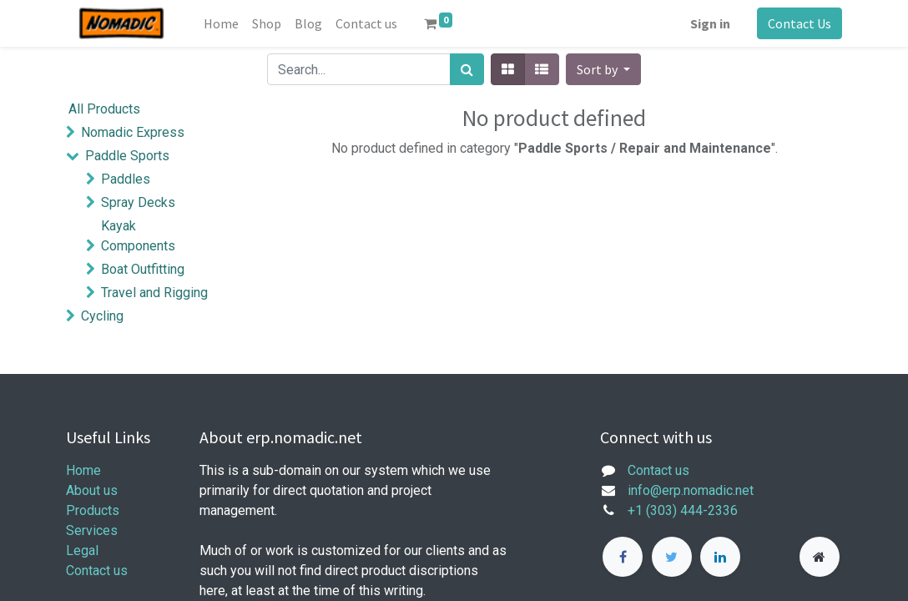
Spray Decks (138, 202)
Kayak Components (138, 236)
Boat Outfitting (142, 269)
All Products (104, 109)
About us (92, 490)
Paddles (125, 179)
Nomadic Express (132, 132)
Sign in (710, 23)
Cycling (102, 316)
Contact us (97, 570)
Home (83, 470)
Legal (82, 550)
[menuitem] (221, 23)
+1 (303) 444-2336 (683, 510)
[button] (603, 69)
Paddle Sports (127, 156)
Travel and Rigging (154, 292)
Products (92, 510)
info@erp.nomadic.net (692, 490)
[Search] (467, 69)
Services (92, 530)
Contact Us (799, 23)
